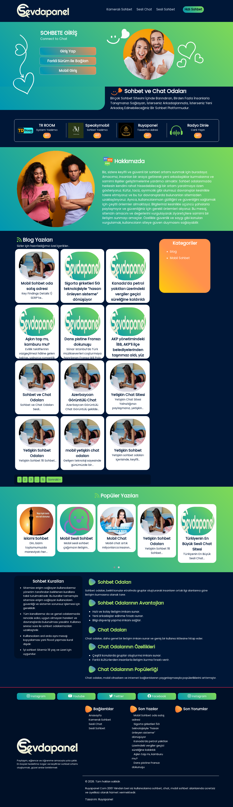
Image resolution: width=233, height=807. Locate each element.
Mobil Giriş (68, 70)
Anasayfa (95, 715)
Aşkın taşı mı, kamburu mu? (147, 756)
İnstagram (36, 696)
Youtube (76, 696)
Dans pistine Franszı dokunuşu (146, 765)
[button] (114, 567)
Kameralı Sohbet (119, 9)
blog (173, 251)
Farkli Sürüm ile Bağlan (67, 60)
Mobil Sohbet (180, 258)
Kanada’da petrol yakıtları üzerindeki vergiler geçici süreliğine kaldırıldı (150, 745)
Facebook (156, 696)
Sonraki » (54, 480)
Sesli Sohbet (165, 9)
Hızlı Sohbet (193, 9)
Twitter (116, 696)
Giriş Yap (68, 51)
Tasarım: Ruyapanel (99, 799)
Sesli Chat (144, 9)
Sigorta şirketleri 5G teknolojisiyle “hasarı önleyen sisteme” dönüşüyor (146, 730)
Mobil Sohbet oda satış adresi (148, 717)
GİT (47, 135)
